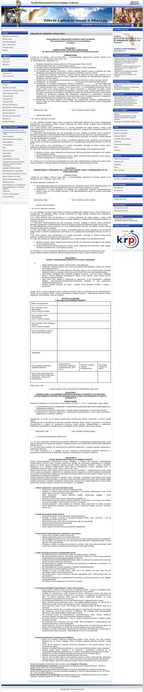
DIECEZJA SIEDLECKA (134, 3)
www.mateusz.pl (119, 51)
